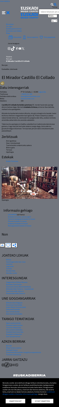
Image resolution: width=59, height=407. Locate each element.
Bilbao (8, 259)
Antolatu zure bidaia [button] (14, 31)
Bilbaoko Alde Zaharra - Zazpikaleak (20, 289)
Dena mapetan (30, 37)
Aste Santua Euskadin (14, 314)
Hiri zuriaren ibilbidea (14, 330)
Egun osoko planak (13, 323)
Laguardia (42, 92)
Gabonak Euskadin (13, 309)
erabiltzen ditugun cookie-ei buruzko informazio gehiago (29, 393)
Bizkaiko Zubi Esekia (14, 284)
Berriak (9, 345)
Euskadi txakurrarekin (14, 325)
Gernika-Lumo (11, 273)
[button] (6, 12)
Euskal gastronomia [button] (13, 29)
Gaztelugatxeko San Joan (16, 262)
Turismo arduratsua (13, 354)
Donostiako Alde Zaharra (15, 293)
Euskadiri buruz (12, 350)
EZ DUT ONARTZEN (42, 401)
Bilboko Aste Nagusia (14, 303)
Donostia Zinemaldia (14, 305)
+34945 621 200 (26, 94)
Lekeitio (9, 264)
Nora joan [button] (10, 24)
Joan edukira (5, 1)
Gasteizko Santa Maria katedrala (18, 287)
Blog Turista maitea (13, 348)
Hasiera (9, 56)
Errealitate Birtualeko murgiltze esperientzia (23, 352)
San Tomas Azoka (12, 311)
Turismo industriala (13, 327)
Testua (54, 7)
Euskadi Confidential (14, 334)
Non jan (9, 59)
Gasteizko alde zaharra (15, 291)
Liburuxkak (14, 37)
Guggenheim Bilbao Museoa (16, 282)
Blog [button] (8, 33)
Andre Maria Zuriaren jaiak (16, 307)
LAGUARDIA (12, 214)
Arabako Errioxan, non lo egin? (19, 217)
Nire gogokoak (47, 37)
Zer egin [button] (9, 26)
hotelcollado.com (27, 98)
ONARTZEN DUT (15, 401)
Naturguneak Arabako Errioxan (19, 226)
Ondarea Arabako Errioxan (18, 223)
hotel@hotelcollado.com (30, 96)
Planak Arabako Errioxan (17, 221)
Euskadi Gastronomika (14, 332)
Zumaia (9, 268)
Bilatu (52, 16)
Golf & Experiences (13, 336)
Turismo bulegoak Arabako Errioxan (21, 219)
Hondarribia (10, 271)
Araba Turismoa (12, 161)
